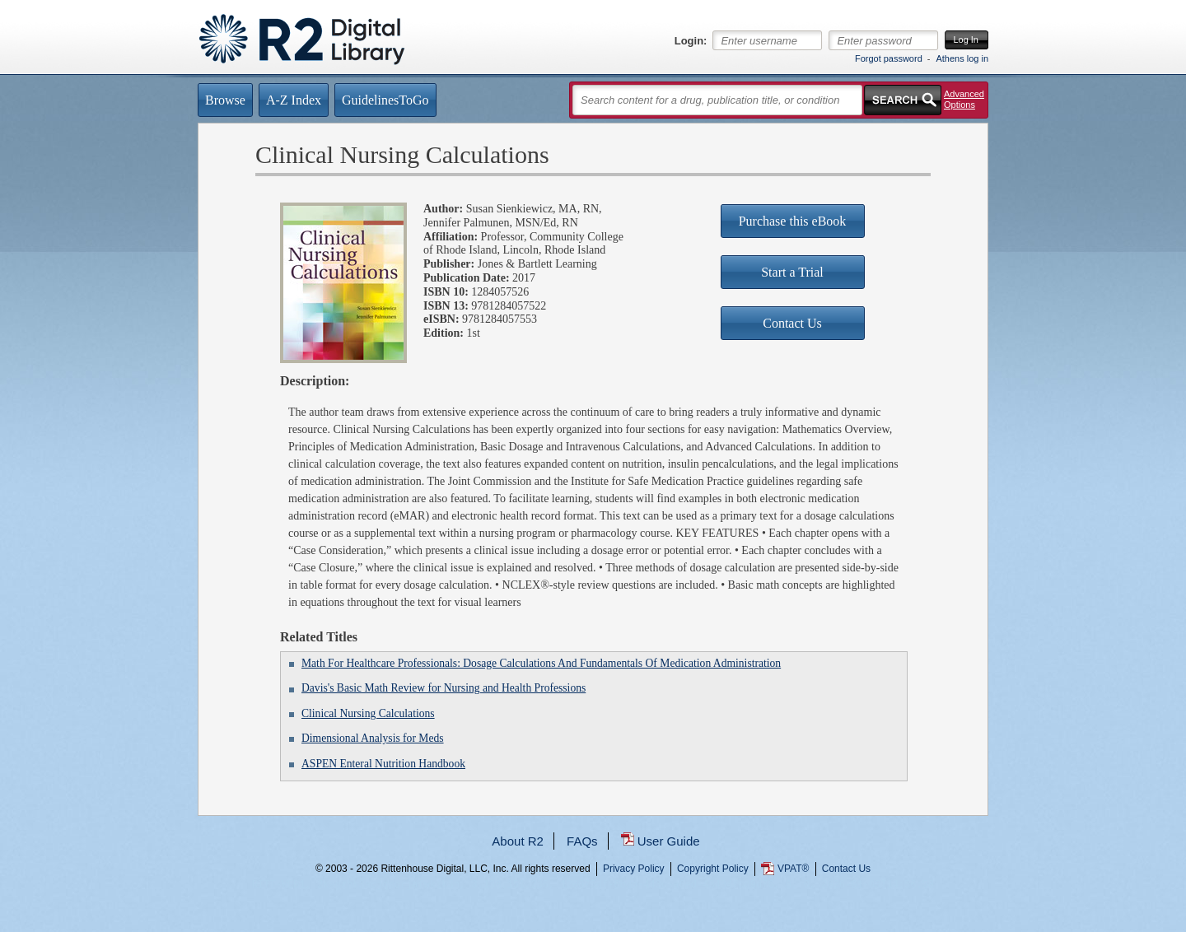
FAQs (582, 841)
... (593, 928)
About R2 (518, 841)
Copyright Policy (713, 868)
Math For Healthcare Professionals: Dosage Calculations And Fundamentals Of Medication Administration (541, 663)
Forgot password (888, 58)
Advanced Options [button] (964, 99)
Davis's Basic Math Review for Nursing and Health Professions (443, 688)
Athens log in (962, 58)
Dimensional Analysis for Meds (372, 738)
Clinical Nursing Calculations (368, 713)
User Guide (668, 841)
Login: (691, 41)
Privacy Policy (634, 868)
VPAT (793, 868)
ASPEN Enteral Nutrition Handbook (383, 763)
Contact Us (846, 868)
